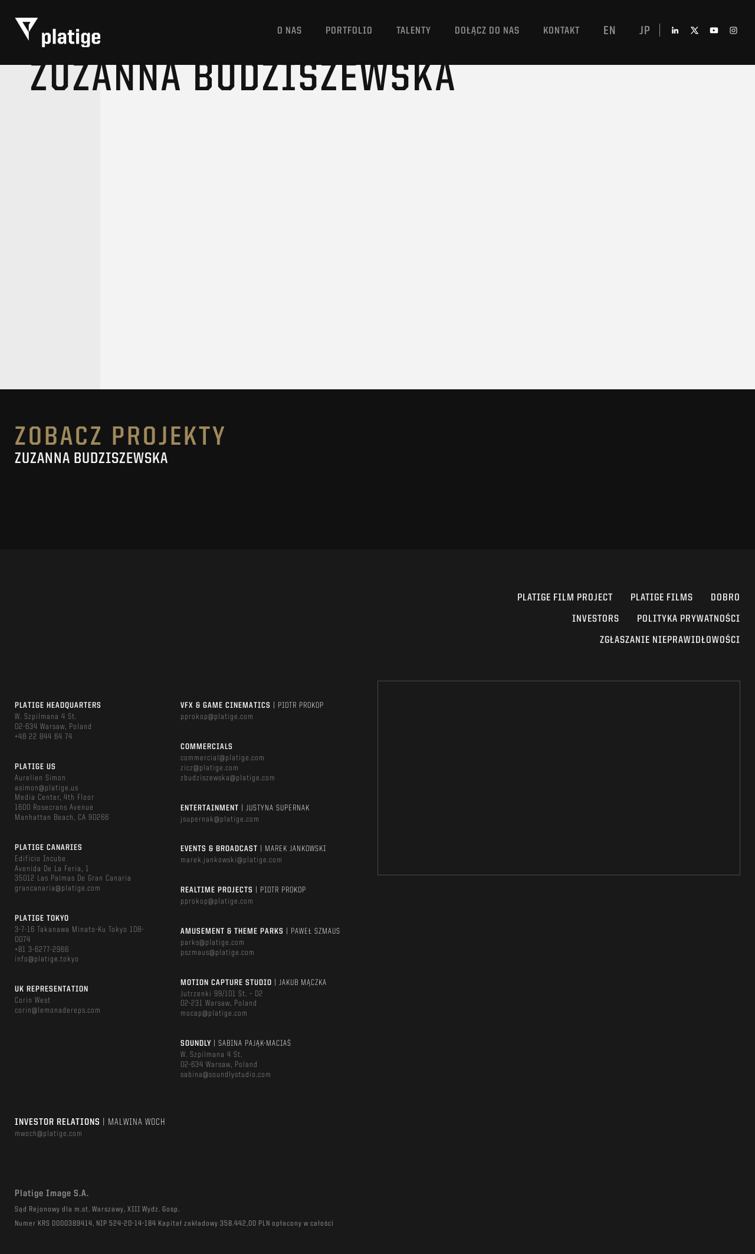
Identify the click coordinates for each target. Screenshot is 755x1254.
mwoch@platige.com (49, 1134)
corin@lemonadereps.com (58, 1010)
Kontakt (561, 31)
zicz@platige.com (209, 768)
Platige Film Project (565, 598)
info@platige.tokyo (47, 959)
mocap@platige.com (214, 1013)
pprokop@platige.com (217, 717)
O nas (289, 31)
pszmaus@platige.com (217, 952)
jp (645, 31)
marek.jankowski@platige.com (231, 860)
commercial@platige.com (222, 758)
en (609, 31)
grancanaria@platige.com (58, 888)
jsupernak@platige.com (220, 819)
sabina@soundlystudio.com (225, 1075)
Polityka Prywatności (688, 619)
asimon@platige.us (46, 788)
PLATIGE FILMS (662, 598)
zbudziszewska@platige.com (227, 778)
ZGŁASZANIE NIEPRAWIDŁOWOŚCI (670, 640)
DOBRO (725, 598)
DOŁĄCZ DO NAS (487, 31)
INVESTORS (595, 619)
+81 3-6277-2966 (42, 950)
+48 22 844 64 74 (44, 737)
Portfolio (349, 31)
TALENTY (413, 31)
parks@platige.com (212, 942)
